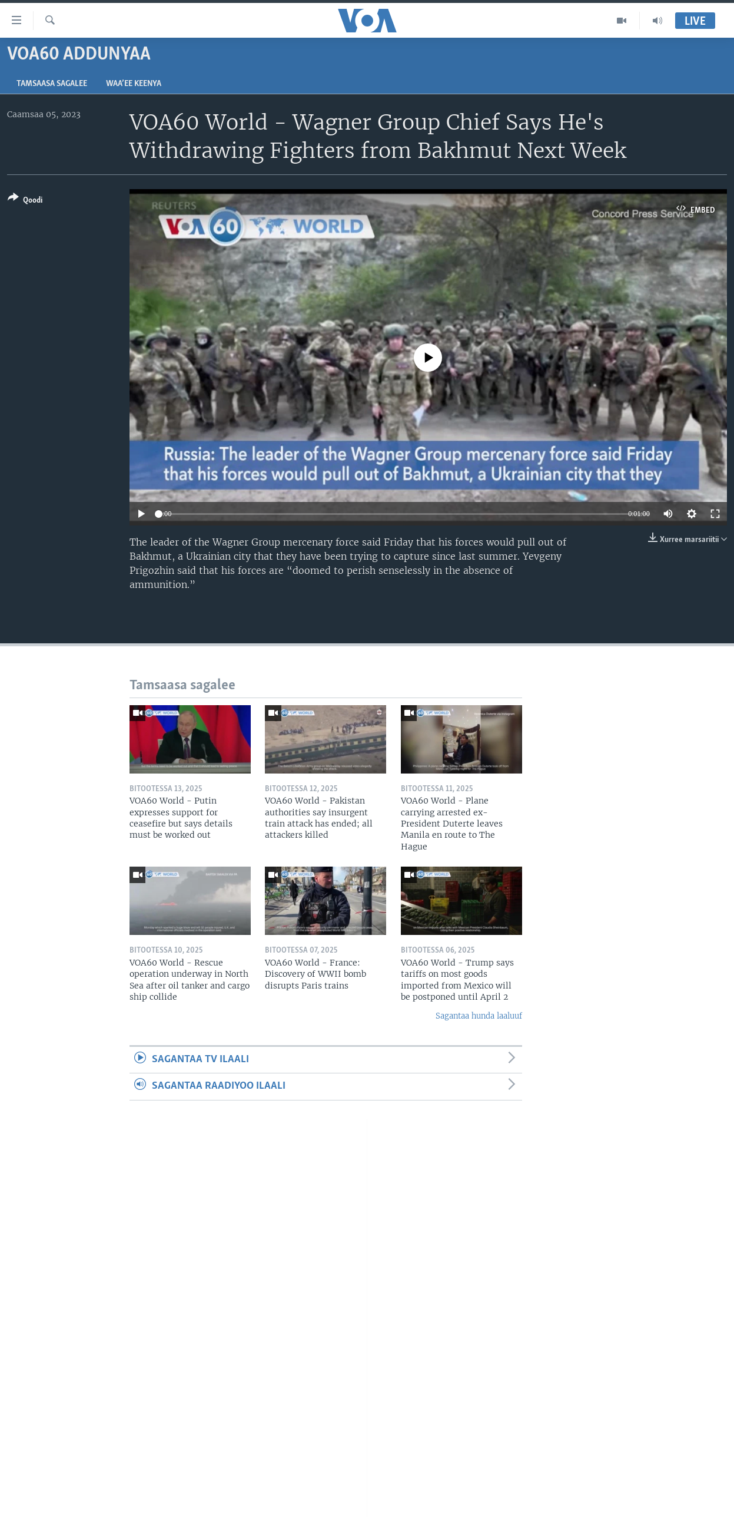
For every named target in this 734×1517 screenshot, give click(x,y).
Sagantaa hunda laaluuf (479, 1016)
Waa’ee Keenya (133, 84)
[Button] (25, 201)
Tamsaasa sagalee (51, 84)
